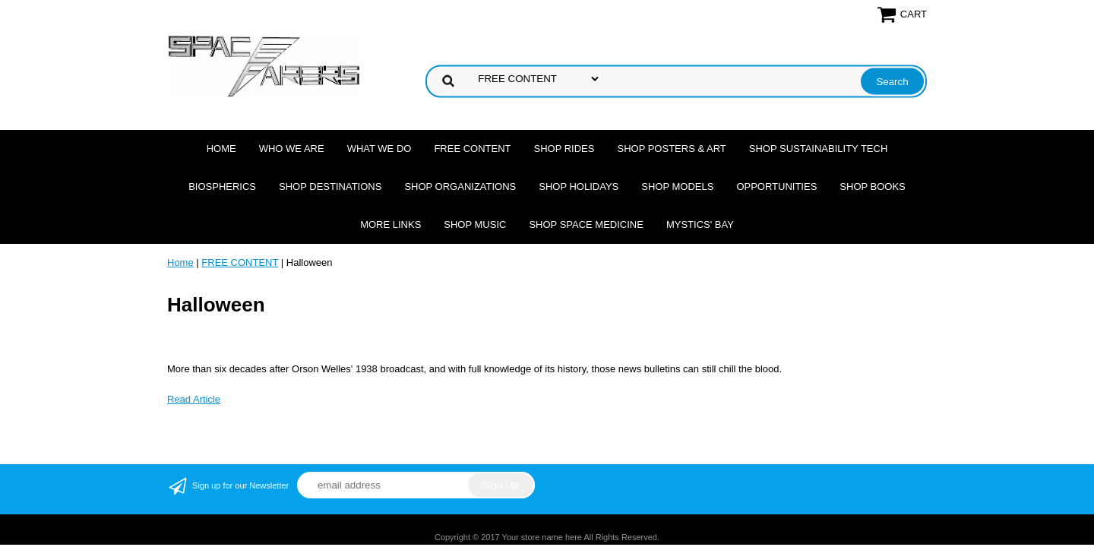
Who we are (291, 148)
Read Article (193, 399)
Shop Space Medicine (586, 224)
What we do (379, 148)
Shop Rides (564, 148)
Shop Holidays (578, 186)
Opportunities (776, 186)
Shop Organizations (460, 186)
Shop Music (475, 224)
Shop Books (872, 186)
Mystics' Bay (700, 224)
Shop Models (677, 186)
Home (221, 148)
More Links (390, 224)
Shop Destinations (330, 186)
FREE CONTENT (472, 148)
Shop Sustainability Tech (818, 148)
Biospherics (222, 186)
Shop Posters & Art (671, 148)
